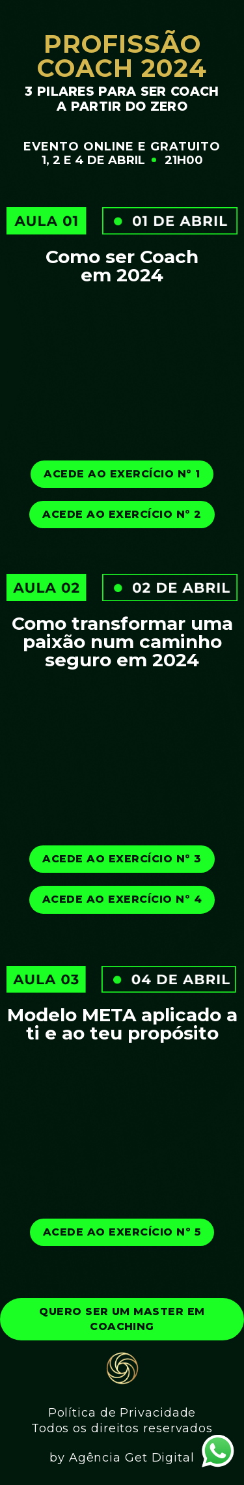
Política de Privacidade (122, 1413)
